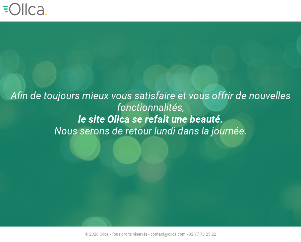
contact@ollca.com (168, 234)
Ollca (53, 9)
